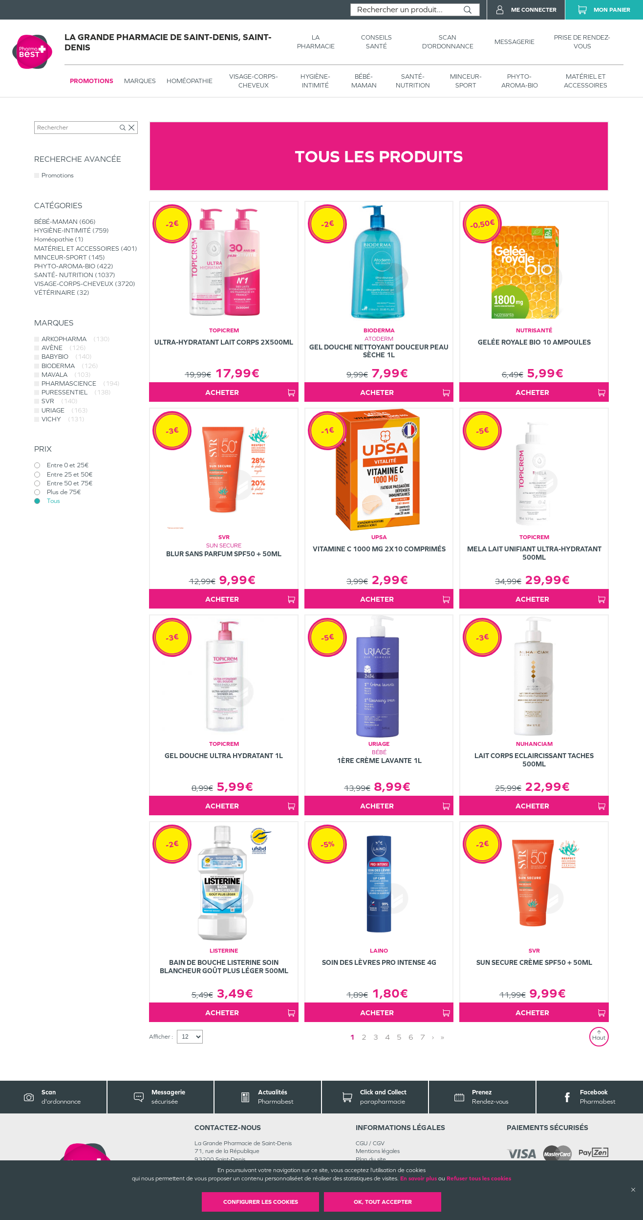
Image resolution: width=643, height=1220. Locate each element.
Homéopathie (190, 81)
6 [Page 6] (410, 1037)
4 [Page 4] (387, 1037)
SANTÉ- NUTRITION (413, 81)
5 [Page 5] (399, 1037)
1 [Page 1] (352, 1037)
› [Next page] (433, 1037)
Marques (140, 81)
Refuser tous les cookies (479, 1178)
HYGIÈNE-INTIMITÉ (315, 81)
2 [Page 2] (364, 1037)
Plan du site (371, 1159)
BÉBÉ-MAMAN (364, 81)
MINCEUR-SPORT (466, 81)
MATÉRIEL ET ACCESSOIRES (585, 81)
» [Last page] (442, 1037)
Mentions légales (378, 1151)
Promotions (91, 81)
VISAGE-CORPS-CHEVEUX (253, 81)
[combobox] (403, 10)
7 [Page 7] (422, 1037)
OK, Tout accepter (383, 1201)
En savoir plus (418, 1178)
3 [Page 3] (375, 1037)
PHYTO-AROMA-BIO (519, 81)
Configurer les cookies (260, 1201)
